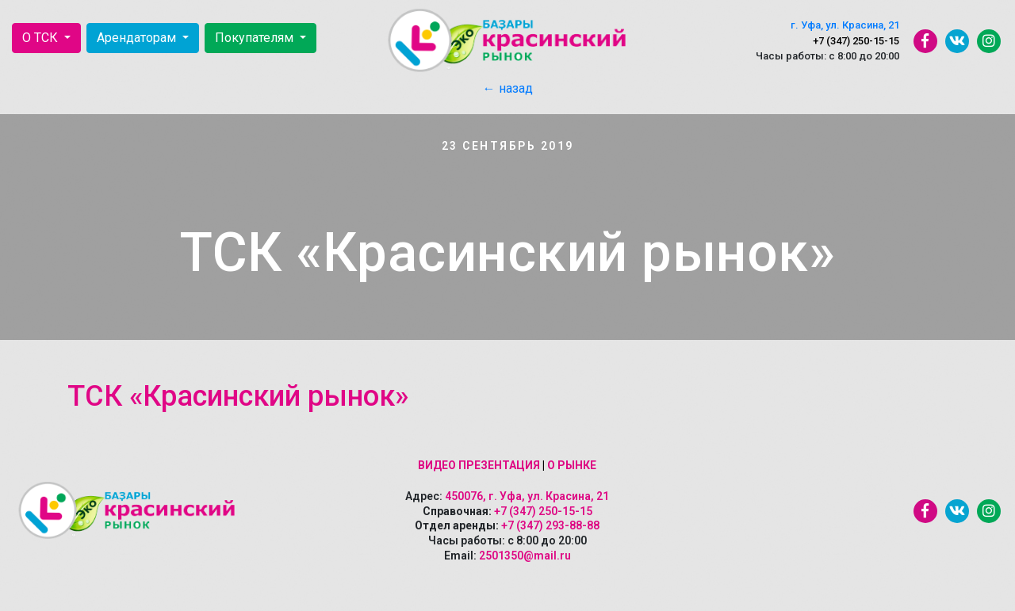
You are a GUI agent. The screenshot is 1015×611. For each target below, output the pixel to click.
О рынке (571, 465)
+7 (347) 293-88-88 (550, 525)
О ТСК (41, 37)
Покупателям (256, 37)
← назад (508, 88)
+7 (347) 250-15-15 (856, 41)
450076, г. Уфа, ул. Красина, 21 (527, 496)
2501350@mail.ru (525, 555)
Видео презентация (479, 465)
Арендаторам (138, 37)
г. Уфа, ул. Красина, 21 (845, 25)
